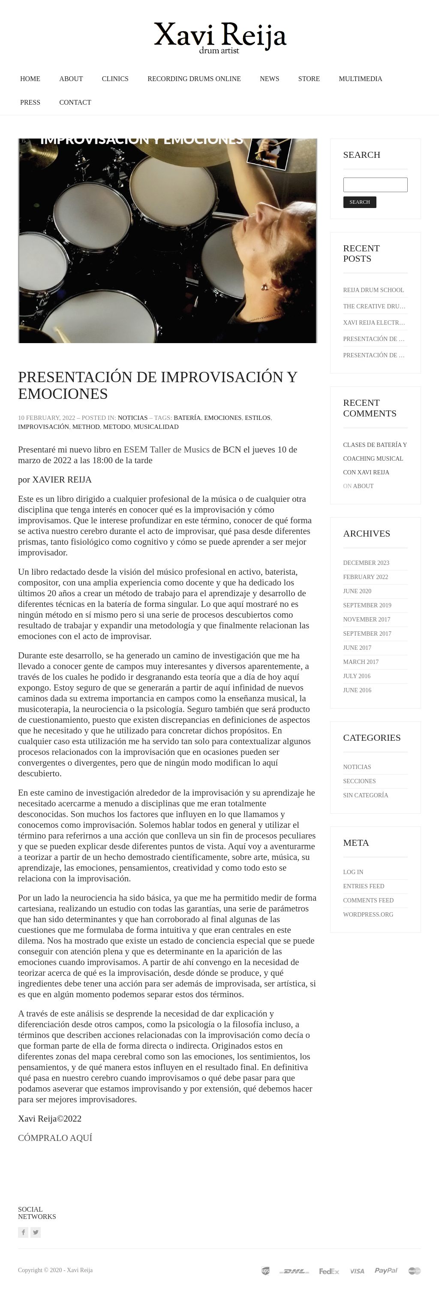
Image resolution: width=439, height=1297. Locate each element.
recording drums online (194, 78)
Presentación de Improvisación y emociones (157, 385)
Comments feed (368, 900)
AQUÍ (81, 1138)
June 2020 (357, 591)
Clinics (115, 78)
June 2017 (357, 648)
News (269, 78)
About (71, 78)
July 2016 (357, 676)
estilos (258, 417)
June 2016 (357, 690)
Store (309, 78)
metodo (116, 426)
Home (30, 78)
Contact (75, 102)
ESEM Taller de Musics (168, 449)
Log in (353, 872)
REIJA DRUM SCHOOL (373, 290)
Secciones (359, 781)
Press (30, 102)
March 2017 (361, 662)
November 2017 (367, 619)
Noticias (133, 417)
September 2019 (367, 605)
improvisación (43, 426)
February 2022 (365, 577)
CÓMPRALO (44, 1138)
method (86, 426)
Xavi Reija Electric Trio (374, 323)
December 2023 (366, 563)
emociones (223, 417)
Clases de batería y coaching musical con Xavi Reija (375, 459)
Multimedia (360, 78)
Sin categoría (365, 795)
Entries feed (364, 886)
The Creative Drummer (374, 306)
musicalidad (156, 426)
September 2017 (367, 633)
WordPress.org (368, 914)
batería (187, 417)
